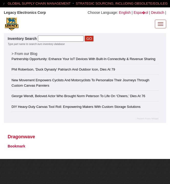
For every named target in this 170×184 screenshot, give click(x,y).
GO (89, 39)
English (125, 12)
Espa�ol (141, 12)
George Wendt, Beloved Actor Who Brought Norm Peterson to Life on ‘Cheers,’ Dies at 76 (78, 96)
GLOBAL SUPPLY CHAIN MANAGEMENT (39, 3)
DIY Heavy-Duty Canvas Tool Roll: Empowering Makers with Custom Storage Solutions (76, 107)
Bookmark (16, 146)
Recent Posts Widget (147, 118)
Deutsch (157, 12)
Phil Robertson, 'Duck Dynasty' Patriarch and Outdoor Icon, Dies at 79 (63, 69)
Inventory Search (22, 39)
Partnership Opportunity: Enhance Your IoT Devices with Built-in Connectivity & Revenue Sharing (83, 59)
